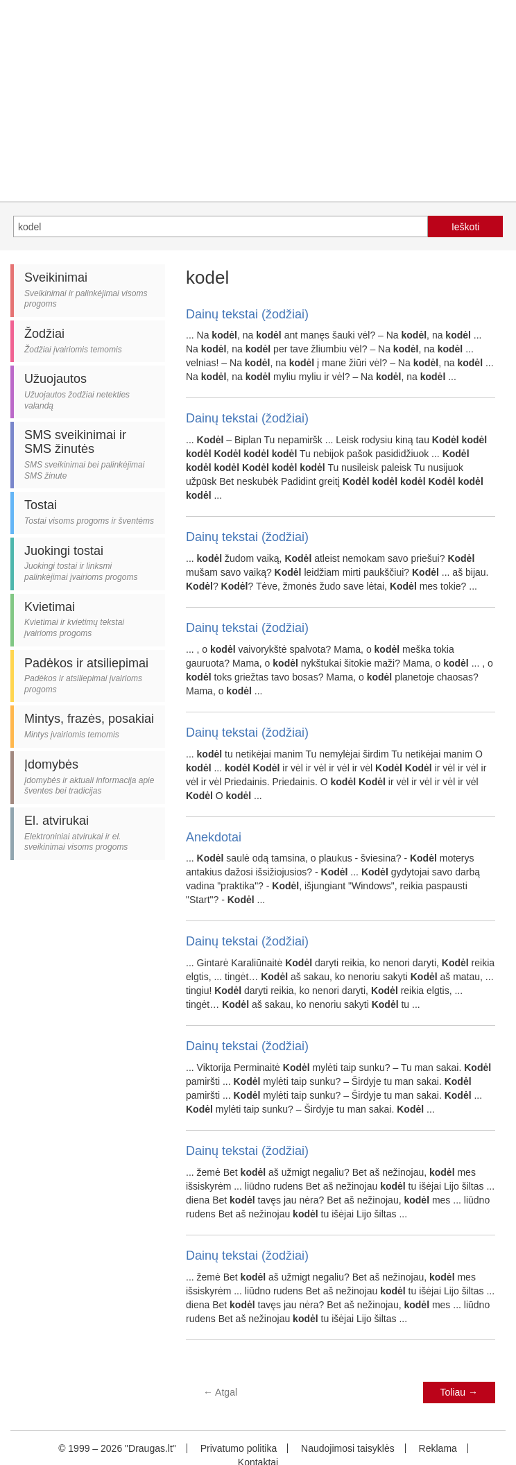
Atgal (220, 1392)
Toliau (459, 1392)
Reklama (438, 1448)
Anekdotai (213, 837)
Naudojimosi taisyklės (348, 1448)
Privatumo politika (238, 1448)
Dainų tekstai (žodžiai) (247, 314)
